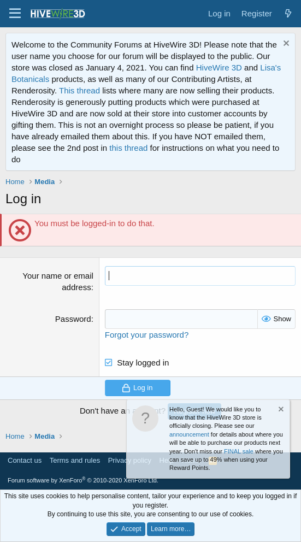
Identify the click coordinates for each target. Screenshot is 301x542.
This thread (79, 90)
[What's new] (288, 13)
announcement (189, 434)
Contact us (25, 460)
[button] (15, 13)
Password (73, 318)
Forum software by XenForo (83, 480)
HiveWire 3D (219, 67)
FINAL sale (238, 451)
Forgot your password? (146, 334)
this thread (128, 147)
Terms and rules (75, 460)
